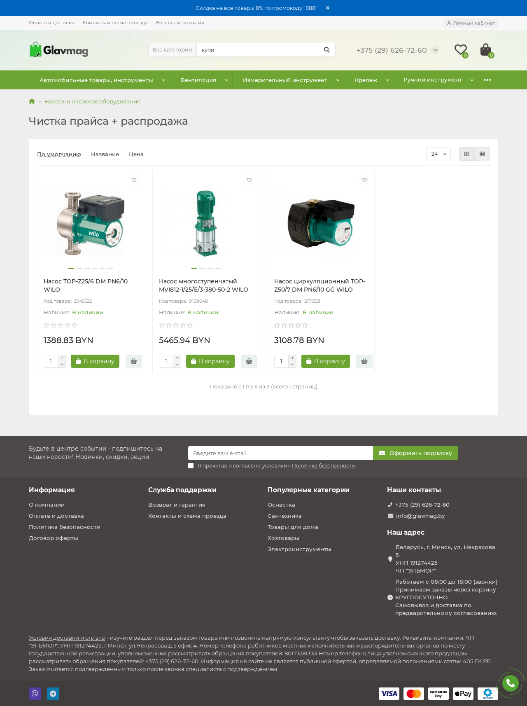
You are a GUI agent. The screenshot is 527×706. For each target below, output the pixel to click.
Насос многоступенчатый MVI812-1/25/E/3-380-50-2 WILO (203, 285)
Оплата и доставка (52, 23)
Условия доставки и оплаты (67, 637)
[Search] (266, 50)
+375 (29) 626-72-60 (422, 504)
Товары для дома (293, 527)
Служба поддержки (182, 490)
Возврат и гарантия (180, 23)
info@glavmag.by (420, 515)
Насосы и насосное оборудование (92, 101)
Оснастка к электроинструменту (417, 80)
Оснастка (281, 504)
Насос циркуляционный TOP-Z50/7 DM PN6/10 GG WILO (319, 285)
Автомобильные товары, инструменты (92, 80)
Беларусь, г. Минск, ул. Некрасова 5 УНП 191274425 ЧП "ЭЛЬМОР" (445, 559)
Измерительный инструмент (266, 80)
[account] (471, 23)
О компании (47, 504)
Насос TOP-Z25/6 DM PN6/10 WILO (86, 285)
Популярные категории (309, 490)
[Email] (280, 453)
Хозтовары (283, 538)
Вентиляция (187, 80)
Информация (52, 490)
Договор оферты (53, 538)
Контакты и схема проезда (115, 23)
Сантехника (285, 515)
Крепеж (339, 80)
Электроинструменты (299, 549)
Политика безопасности (64, 527)
